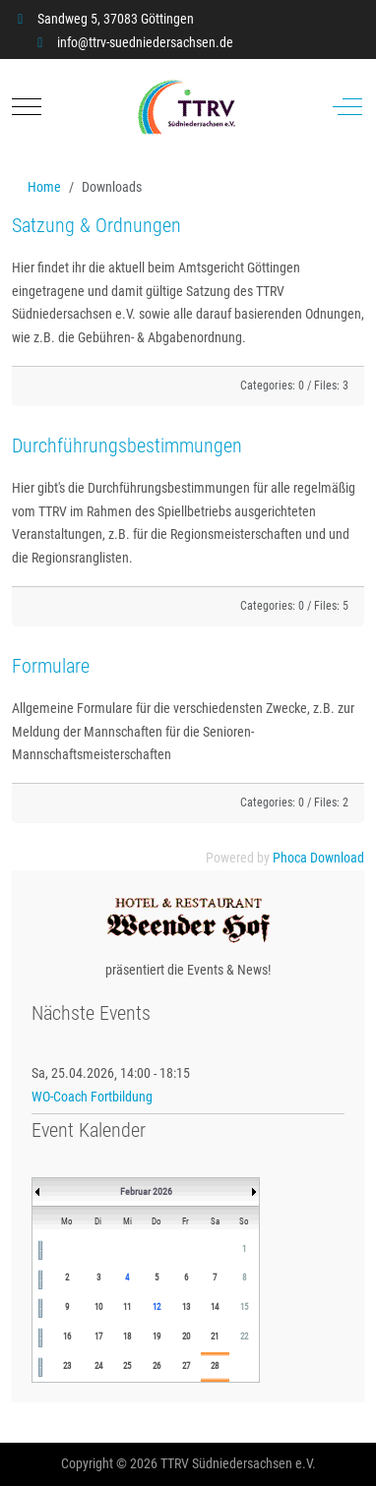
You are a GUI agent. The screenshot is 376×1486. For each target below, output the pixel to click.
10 (98, 1307)
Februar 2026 (146, 1191)
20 (186, 1336)
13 (186, 1307)
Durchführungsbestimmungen (127, 445)
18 (127, 1336)
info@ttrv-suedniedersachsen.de (145, 42)
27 (186, 1366)
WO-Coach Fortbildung (92, 1096)
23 (67, 1366)
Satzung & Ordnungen (96, 225)
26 (156, 1366)
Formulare (51, 666)
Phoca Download (318, 857)
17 (98, 1336)
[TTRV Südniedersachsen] (186, 107)
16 (67, 1336)
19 (156, 1336)
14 (215, 1307)
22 (244, 1336)
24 (98, 1366)
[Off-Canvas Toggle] (347, 107)
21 (215, 1336)
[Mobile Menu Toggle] (26, 107)
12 (156, 1307)
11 (127, 1307)
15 (244, 1307)
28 (215, 1366)
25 (127, 1366)
